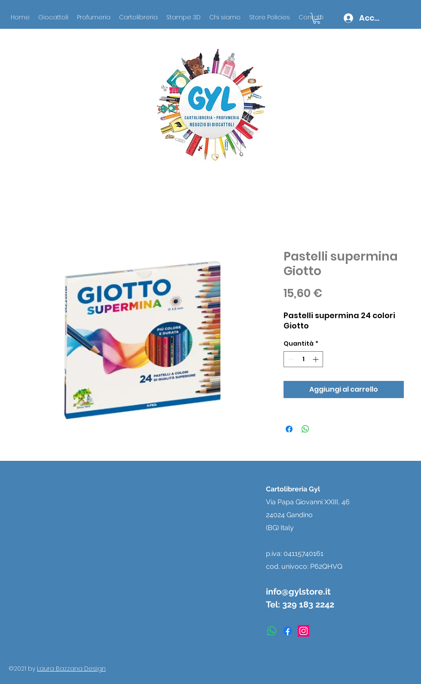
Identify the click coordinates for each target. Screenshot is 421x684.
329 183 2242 (308, 604)
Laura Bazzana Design (71, 668)
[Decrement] (290, 359)
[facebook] (287, 631)
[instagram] (303, 631)
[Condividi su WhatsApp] (305, 429)
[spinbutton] (303, 359)
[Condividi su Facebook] (289, 429)
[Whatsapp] (272, 631)
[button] (316, 18)
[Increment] (316, 359)
